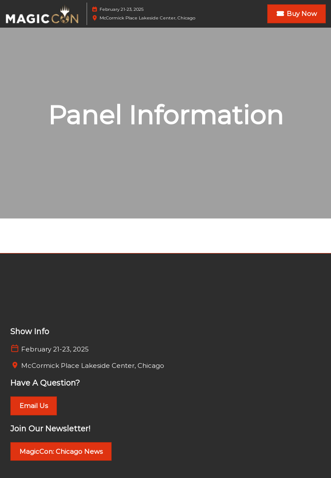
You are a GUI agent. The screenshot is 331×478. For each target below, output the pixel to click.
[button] (296, 13)
